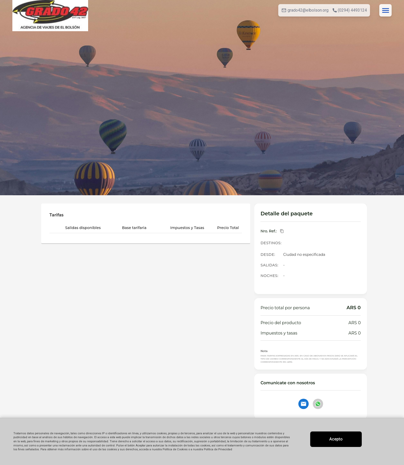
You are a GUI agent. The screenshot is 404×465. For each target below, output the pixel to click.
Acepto (336, 439)
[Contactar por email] (303, 404)
